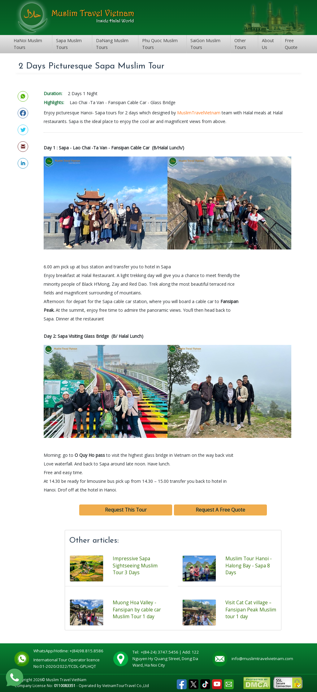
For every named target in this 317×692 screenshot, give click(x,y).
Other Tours (240, 43)
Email (229, 682)
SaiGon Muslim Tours (205, 43)
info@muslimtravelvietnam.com (262, 658)
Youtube (217, 682)
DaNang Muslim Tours (112, 43)
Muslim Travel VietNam (66, 679)
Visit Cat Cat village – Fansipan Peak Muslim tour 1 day (250, 609)
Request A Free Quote (220, 510)
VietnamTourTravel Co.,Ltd (125, 685)
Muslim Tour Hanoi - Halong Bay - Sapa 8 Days (248, 565)
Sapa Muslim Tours (69, 43)
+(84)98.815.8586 (87, 651)
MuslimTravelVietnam (198, 113)
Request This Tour (126, 510)
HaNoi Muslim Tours (28, 43)
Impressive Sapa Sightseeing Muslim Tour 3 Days (135, 565)
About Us (268, 43)
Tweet (193, 682)
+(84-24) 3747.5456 (160, 652)
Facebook (182, 682)
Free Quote (291, 43)
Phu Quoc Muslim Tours (160, 43)
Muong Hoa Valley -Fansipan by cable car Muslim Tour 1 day (137, 609)
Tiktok (205, 682)
